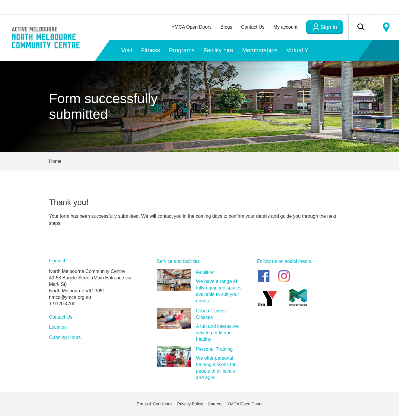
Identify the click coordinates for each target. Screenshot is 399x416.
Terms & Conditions (154, 404)
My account (285, 27)
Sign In (328, 27)
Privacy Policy (190, 404)
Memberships (259, 50)
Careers (215, 404)
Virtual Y (297, 50)
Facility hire (218, 50)
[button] (361, 27)
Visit (126, 50)
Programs (181, 50)
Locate (386, 27)
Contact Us (252, 27)
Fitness (150, 50)
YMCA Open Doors (191, 27)
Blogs (226, 27)
